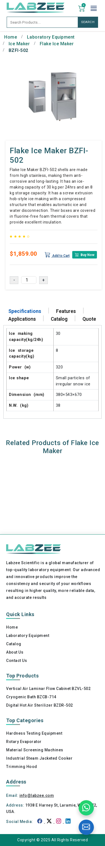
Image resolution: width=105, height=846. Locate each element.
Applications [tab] (22, 319)
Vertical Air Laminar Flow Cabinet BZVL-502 (48, 688)
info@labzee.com (36, 795)
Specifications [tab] (24, 311)
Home (10, 37)
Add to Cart (57, 255)
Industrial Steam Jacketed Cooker (39, 758)
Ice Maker (19, 43)
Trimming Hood (21, 766)
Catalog (13, 644)
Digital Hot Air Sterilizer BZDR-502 (39, 705)
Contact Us (16, 660)
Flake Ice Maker (57, 43)
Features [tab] (66, 311)
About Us (14, 652)
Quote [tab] (89, 319)
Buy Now (84, 254)
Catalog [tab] (59, 319)
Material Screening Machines (34, 750)
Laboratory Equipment (51, 37)
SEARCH (88, 22)
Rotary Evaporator (24, 741)
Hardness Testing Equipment (34, 733)
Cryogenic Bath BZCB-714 (31, 697)
